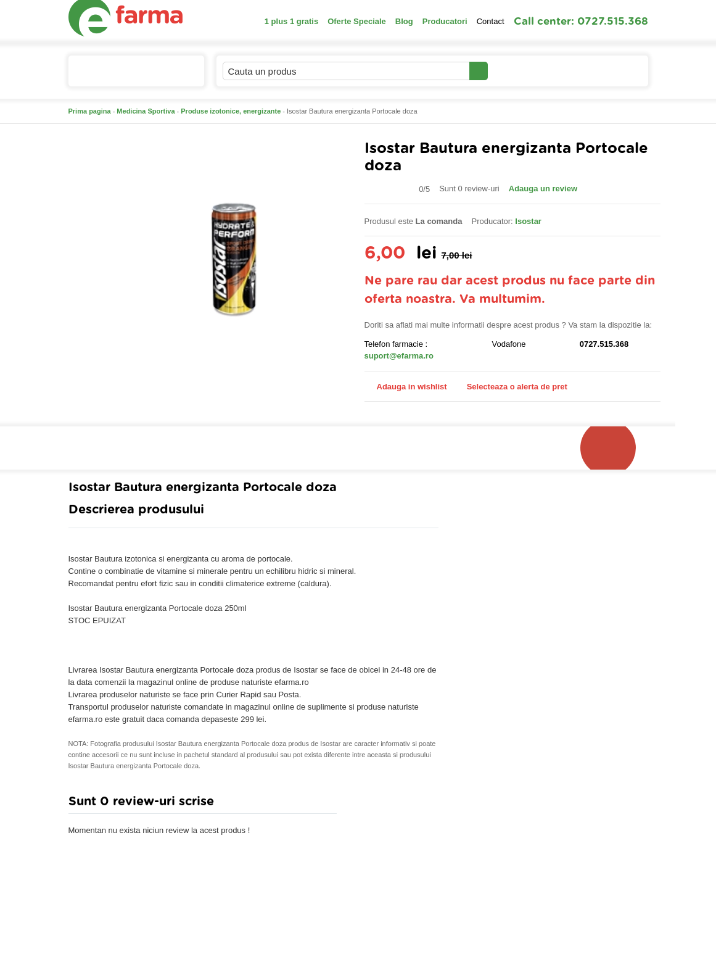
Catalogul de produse (128, 76)
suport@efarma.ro (399, 355)
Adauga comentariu (394, 804)
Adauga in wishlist (405, 386)
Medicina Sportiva (146, 111)
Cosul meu (606, 71)
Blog (404, 21)
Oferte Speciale (356, 21)
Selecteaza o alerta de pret (511, 386)
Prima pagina (89, 111)
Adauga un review (543, 188)
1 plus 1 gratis (291, 21)
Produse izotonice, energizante (231, 111)
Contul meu (530, 70)
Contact (490, 21)
